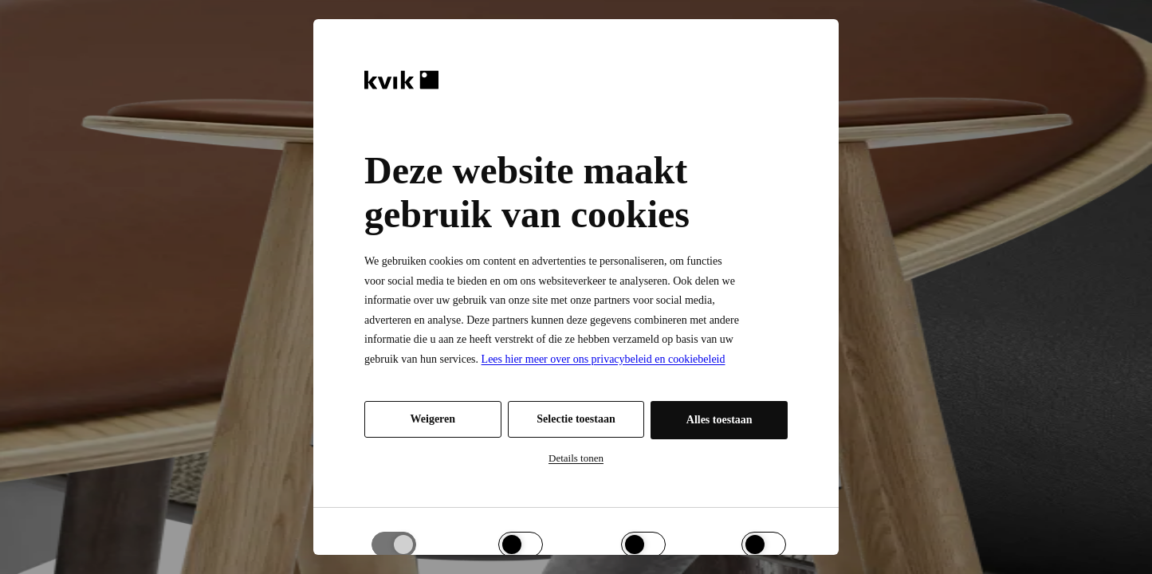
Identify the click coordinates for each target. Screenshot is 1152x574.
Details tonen (576, 458)
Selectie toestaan (576, 419)
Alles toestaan (719, 420)
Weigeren (433, 419)
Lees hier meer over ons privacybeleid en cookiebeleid (603, 359)
